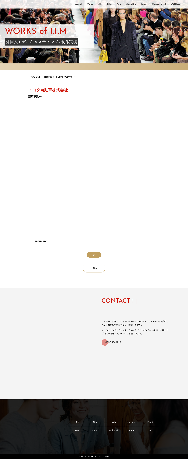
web (113, 422)
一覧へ (94, 268)
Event (144, 4)
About (78, 4)
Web (118, 4)
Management (159, 4)
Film (109, 4)
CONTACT (176, 4)
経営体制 (113, 430)
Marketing (131, 4)
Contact (132, 430)
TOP (77, 430)
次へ (94, 254)
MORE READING (113, 342)
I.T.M (100, 4)
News (150, 430)
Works (90, 4)
